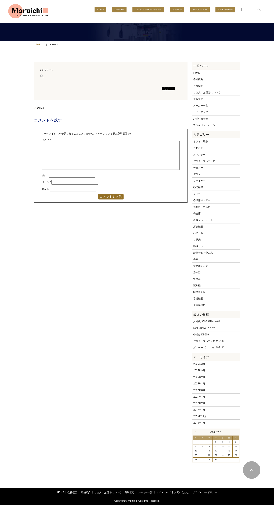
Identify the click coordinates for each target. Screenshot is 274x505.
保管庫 (197, 213)
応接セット (199, 246)
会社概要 (198, 79)
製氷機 (197, 285)
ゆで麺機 (198, 187)
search (40, 108)
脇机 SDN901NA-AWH (205, 328)
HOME (126, 11)
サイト (45, 189)
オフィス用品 (200, 141)
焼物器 (197, 279)
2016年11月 (199, 416)
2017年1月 (199, 409)
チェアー (198, 167)
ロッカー (198, 193)
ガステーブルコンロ (204, 161)
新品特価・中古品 (203, 252)
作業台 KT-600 (201, 334)
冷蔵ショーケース (203, 220)
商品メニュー (207, 11)
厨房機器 (198, 226)
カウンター (199, 154)
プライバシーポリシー (205, 125)
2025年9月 (199, 370)
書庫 (195, 259)
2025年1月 (199, 383)
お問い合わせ (227, 11)
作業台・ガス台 (201, 206)
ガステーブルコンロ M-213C (208, 341)
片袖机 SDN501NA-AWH (206, 321)
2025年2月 (199, 377)
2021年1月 (199, 396)
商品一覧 (198, 233)
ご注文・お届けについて (164, 11)
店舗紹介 (140, 11)
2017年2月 (199, 403)
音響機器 (198, 298)
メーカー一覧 (200, 105)
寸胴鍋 (197, 239)
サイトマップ (200, 112)
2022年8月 (199, 390)
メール (46, 182)
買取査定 (189, 11)
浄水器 (197, 272)
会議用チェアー (201, 200)
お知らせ (198, 148)
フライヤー (199, 180)
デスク (197, 174)
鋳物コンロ (199, 291)
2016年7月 (199, 422)
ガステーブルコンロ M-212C (208, 347)
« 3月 (196, 431)
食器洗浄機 (199, 305)
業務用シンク (200, 265)
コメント (47, 139)
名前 (45, 175)
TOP (38, 44)
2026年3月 (199, 364)
